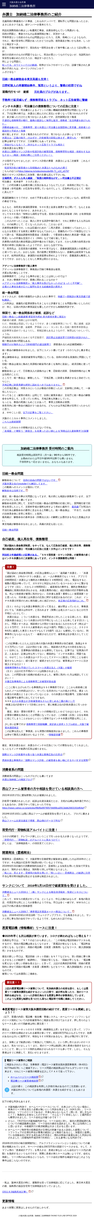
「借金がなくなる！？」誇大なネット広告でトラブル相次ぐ (33, 144)
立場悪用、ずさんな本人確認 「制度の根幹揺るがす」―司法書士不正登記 (41, 178)
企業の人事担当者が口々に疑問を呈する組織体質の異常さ (32, 286)
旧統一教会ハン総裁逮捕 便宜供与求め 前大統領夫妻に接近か (34, 316)
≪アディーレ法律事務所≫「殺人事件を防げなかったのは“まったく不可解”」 (42, 283)
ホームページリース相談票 (24, 1077)
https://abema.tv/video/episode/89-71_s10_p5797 (43, 171)
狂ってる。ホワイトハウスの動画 (19, 65)
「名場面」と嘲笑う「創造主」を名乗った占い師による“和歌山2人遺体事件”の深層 (45, 431)
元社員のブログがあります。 (52, 91)
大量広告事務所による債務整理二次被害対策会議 (30, 681)
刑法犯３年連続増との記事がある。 (20, 555)
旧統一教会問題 (10, 530)
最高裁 (75, 507)
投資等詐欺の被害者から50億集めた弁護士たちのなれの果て (35, 168)
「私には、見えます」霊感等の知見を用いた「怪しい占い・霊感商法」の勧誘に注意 (46, 873)
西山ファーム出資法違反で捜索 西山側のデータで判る (31, 820)
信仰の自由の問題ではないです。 (40, 480)
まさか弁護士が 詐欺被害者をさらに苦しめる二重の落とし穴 (43, 701)
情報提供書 (54, 734)
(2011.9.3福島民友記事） (15, 1192)
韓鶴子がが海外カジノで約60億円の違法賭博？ (26, 344)
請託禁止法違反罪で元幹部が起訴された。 (68, 337)
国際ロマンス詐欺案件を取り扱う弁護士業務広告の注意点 (32, 754)
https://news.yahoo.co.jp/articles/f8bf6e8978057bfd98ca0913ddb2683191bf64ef (43, 808)
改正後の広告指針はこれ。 (72, 600)
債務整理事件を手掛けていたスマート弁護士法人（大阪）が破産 (38, 667)
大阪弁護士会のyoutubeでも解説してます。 (25, 483)
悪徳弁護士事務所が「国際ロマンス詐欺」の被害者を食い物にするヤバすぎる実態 (45, 760)
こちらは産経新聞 (11, 422)
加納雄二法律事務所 (22, 4)
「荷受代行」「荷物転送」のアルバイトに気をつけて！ (31, 840)
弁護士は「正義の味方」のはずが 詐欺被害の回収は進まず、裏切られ (39, 138)
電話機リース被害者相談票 (24, 1081)
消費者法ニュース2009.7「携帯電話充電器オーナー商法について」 (37, 911)
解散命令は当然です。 (13, 490)
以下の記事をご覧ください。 (38, 412)
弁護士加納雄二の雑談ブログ (17, 779)
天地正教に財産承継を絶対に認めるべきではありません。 (32, 385)
